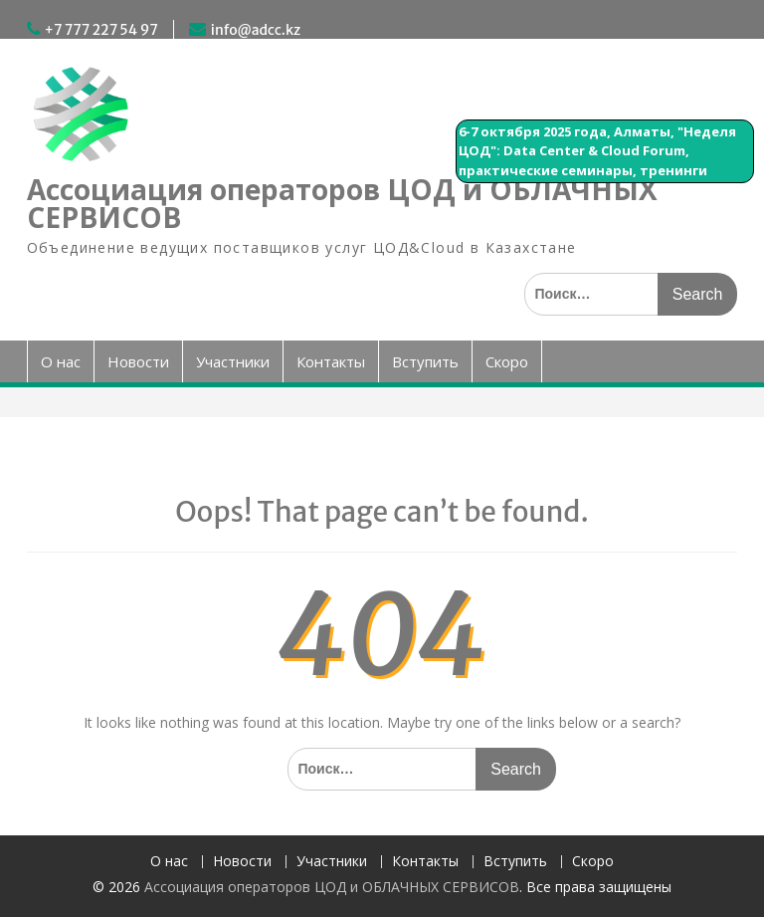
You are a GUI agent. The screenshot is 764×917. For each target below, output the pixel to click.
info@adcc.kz (255, 30)
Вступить (425, 361)
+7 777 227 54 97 (101, 30)
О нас (61, 361)
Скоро (506, 361)
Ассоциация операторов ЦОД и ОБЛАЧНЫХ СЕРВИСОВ (342, 203)
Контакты (330, 361)
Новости (138, 361)
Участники (233, 361)
